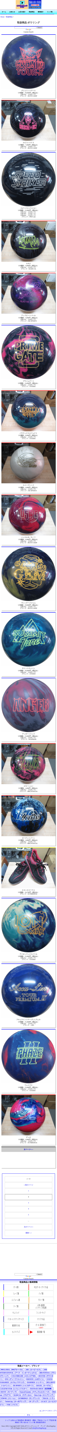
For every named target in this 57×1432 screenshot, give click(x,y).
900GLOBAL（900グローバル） (12, 1369)
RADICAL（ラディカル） (23, 1395)
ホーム (4, 12)
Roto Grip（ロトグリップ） (44, 1395)
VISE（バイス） (13, 1405)
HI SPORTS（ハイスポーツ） (23, 1385)
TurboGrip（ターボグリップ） (16, 1401)
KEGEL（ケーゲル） (44, 1385)
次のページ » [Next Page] (28, 1227)
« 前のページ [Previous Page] (28, 1185)
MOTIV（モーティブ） (9, 1392)
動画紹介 (40, 12)
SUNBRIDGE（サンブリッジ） (29, 1398)
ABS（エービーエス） (34, 1369)
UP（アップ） (34, 1401)
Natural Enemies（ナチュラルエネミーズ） (35, 1392)
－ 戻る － (28, 1415)
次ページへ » (28, 1149)
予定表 (51, 1420)
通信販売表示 (41, 1422)
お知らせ (12, 12)
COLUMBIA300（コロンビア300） (24, 1376)
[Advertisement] (28, 1258)
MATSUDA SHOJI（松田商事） (41, 1389)
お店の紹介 (21, 12)
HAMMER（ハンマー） (35, 1382)
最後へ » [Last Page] (29, 1233)
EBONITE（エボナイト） (35, 1379)
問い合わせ (24, 1422)
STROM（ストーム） (8, 1398)
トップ (7, 1420)
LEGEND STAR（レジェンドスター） (14, 1389)
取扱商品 (31, 12)
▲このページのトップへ (48, 1411)
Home (2, 17)
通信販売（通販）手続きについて (37, 1420)
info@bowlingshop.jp (39, 1428)
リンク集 (49, 12)
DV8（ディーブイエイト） (14, 1379)
